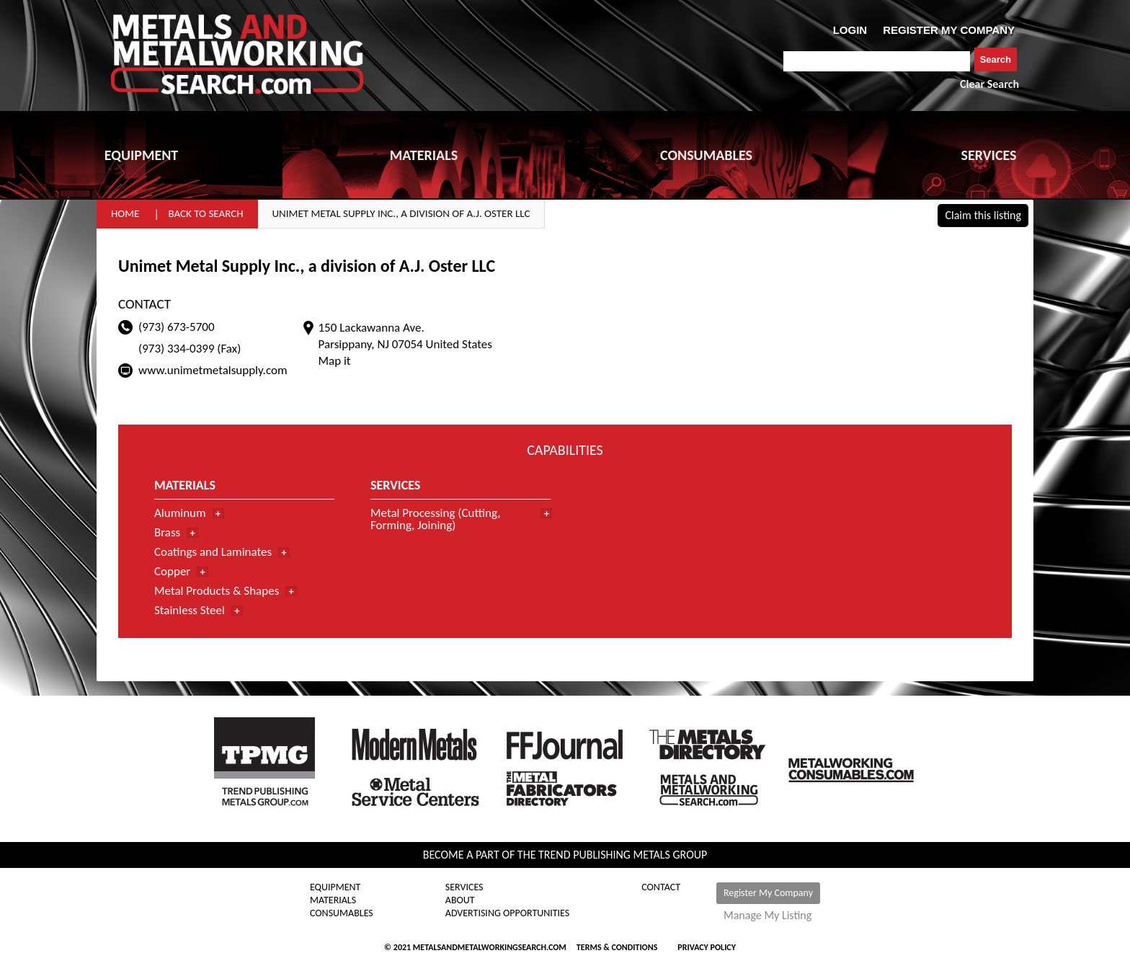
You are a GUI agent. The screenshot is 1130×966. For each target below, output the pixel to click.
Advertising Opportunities (507, 913)
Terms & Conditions (617, 947)
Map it (334, 360)
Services (464, 887)
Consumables (341, 913)
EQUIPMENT (141, 155)
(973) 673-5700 (176, 326)
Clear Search (989, 84)
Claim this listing (983, 215)
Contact (660, 887)
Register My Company (768, 893)
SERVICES (989, 155)
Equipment (335, 887)
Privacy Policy (706, 947)
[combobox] (876, 61)
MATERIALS (424, 155)
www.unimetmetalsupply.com (212, 370)
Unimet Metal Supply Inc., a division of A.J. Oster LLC (401, 213)
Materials (333, 900)
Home (125, 213)
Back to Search (205, 213)
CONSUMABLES (706, 155)
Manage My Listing (767, 915)
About (460, 900)
